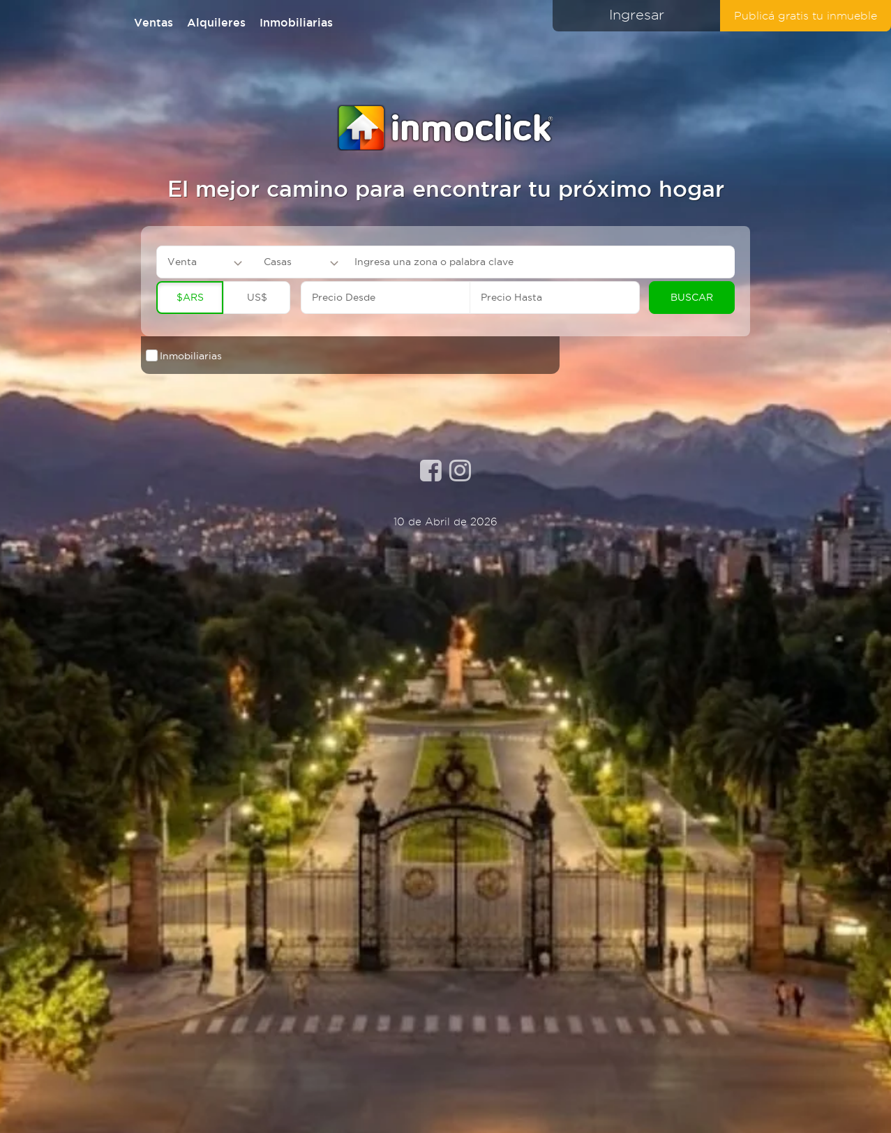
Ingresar (636, 14)
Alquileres (216, 22)
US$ (257, 297)
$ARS (190, 297)
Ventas (153, 22)
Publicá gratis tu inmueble (805, 16)
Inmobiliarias (296, 22)
